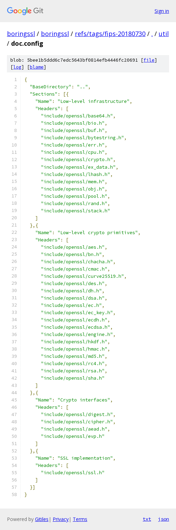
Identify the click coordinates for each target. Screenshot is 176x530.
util (164, 33)
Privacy (61, 519)
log (17, 67)
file (149, 60)
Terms (80, 519)
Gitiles (42, 519)
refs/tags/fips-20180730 (110, 33)
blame (37, 67)
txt (147, 519)
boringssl (21, 33)
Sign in (162, 11)
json (163, 519)
